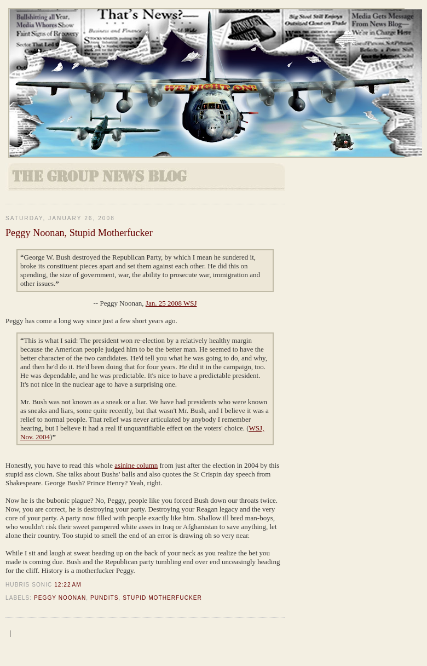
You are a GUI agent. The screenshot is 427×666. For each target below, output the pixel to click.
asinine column (136, 465)
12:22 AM (67, 585)
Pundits (104, 598)
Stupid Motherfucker (162, 598)
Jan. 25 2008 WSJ (171, 303)
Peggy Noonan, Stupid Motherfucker (79, 232)
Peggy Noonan (60, 598)
